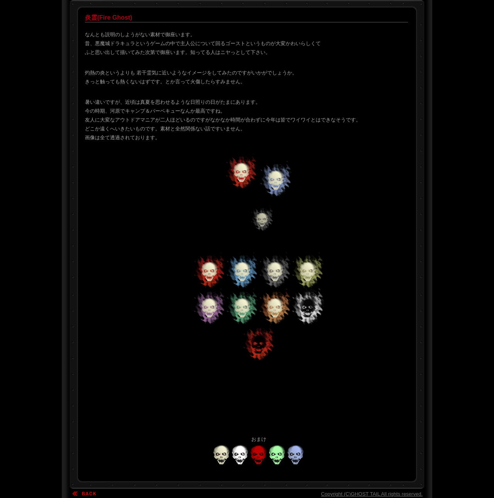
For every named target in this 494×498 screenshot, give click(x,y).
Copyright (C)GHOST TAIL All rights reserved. (372, 494)
